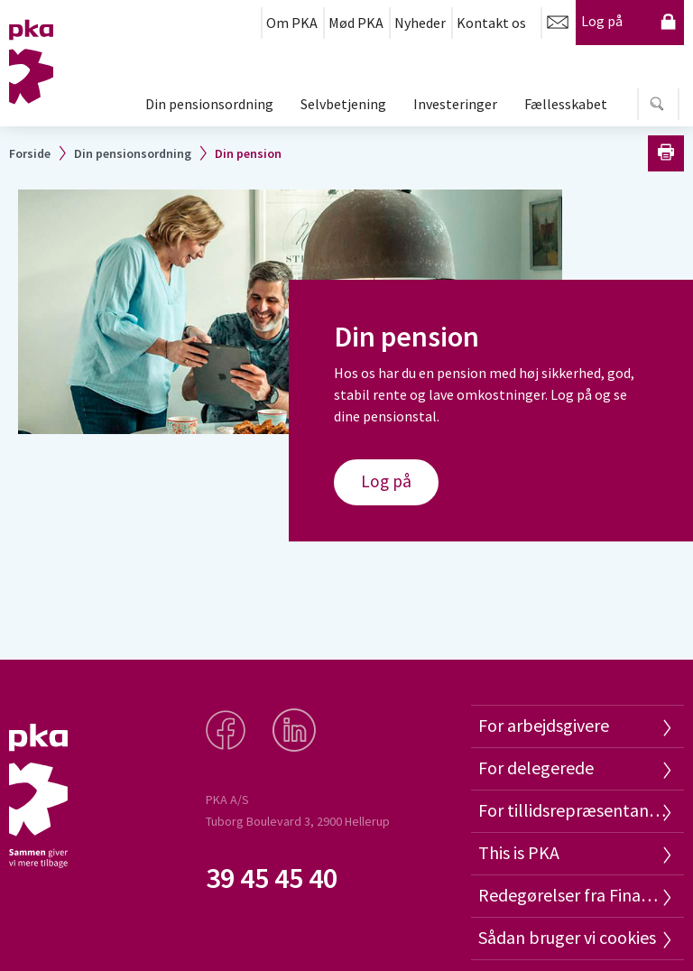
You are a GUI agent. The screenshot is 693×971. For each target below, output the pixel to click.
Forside (30, 153)
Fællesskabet (565, 104)
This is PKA (518, 852)
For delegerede (536, 767)
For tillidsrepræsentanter (572, 810)
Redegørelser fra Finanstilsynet (572, 894)
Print (666, 153)
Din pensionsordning (209, 104)
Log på (630, 21)
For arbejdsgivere (543, 725)
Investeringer (455, 104)
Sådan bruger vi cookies (567, 937)
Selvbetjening (343, 104)
